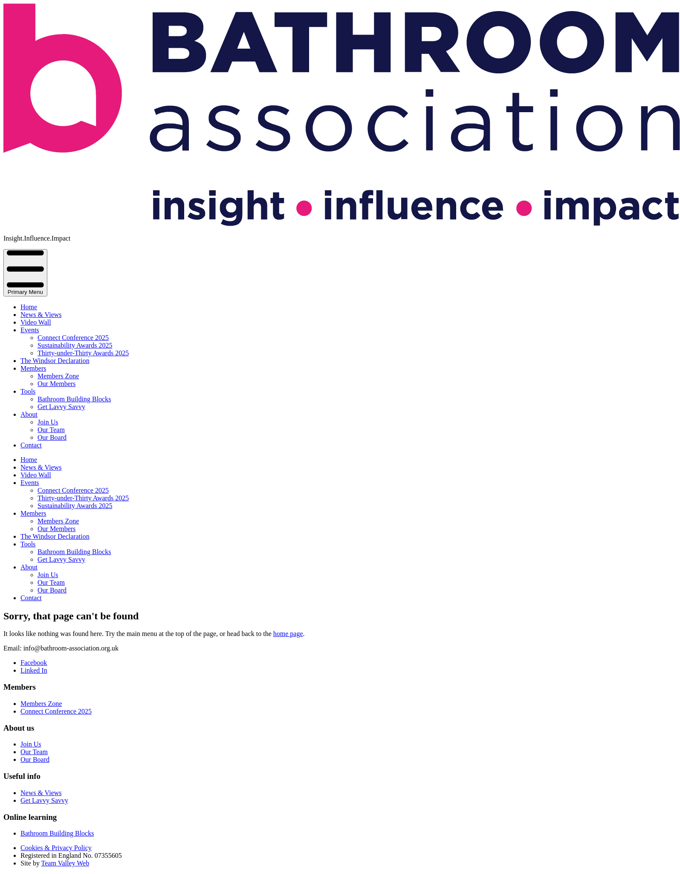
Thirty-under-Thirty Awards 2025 (83, 353)
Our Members (56, 383)
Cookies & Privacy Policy (56, 847)
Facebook (33, 662)
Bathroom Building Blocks (74, 399)
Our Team (51, 429)
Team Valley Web (65, 863)
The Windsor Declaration (55, 360)
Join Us (48, 422)
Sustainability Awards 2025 (75, 345)
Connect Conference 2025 (73, 337)
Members (33, 368)
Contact (31, 445)
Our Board (52, 437)
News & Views (41, 314)
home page (288, 633)
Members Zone (58, 376)
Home (28, 307)
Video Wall (35, 322)
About (29, 414)
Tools (27, 391)
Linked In (33, 670)
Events (29, 330)
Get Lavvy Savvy (61, 406)
